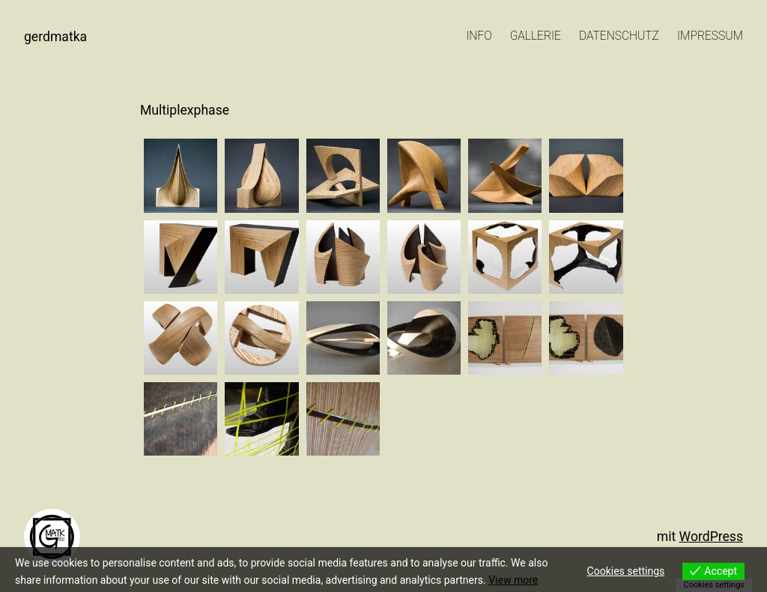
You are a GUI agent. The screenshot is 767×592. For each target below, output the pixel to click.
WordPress (711, 536)
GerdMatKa (55, 36)
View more (513, 580)
